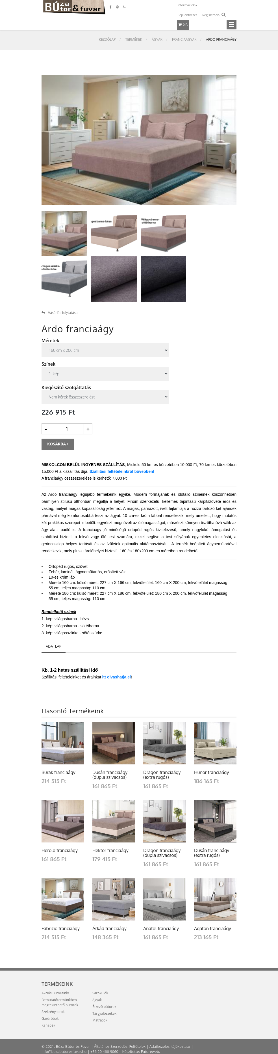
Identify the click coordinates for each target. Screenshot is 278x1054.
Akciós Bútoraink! (55, 993)
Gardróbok (50, 1018)
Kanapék (48, 1025)
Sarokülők (100, 993)
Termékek (133, 39)
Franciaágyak (184, 39)
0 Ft (183, 25)
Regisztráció (211, 15)
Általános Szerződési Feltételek (120, 1046)
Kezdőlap (107, 39)
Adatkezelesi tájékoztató (171, 1046)
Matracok (99, 1020)
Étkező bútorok (104, 1006)
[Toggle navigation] (231, 24)
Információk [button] (186, 5)
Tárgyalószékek (104, 1013)
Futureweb (151, 1051)
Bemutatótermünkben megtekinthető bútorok (60, 1002)
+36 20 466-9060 (105, 1051)
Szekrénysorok (53, 1011)
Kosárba (57, 444)
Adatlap (54, 646)
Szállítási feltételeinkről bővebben (121, 471)
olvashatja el (119, 677)
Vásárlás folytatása (59, 312)
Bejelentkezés (187, 15)
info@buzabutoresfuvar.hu (64, 1051)
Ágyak (157, 39)
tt (105, 677)
